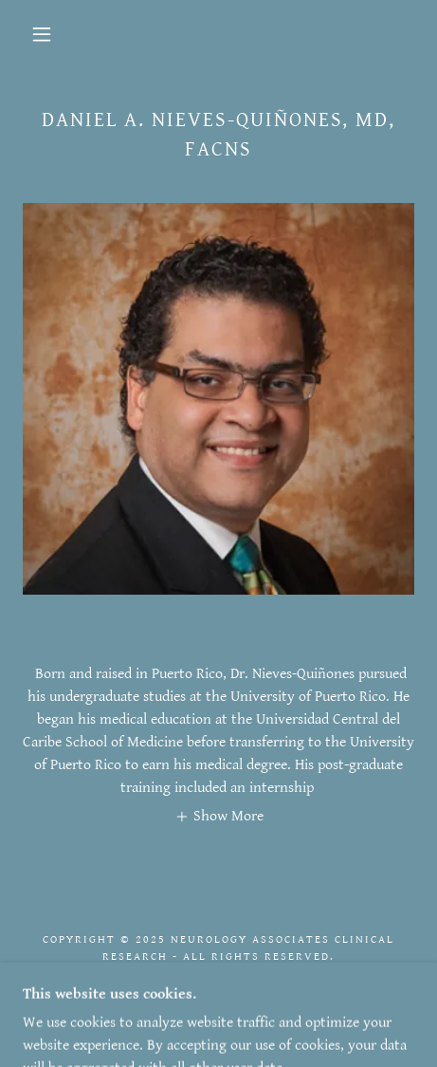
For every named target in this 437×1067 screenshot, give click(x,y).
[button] (42, 34)
